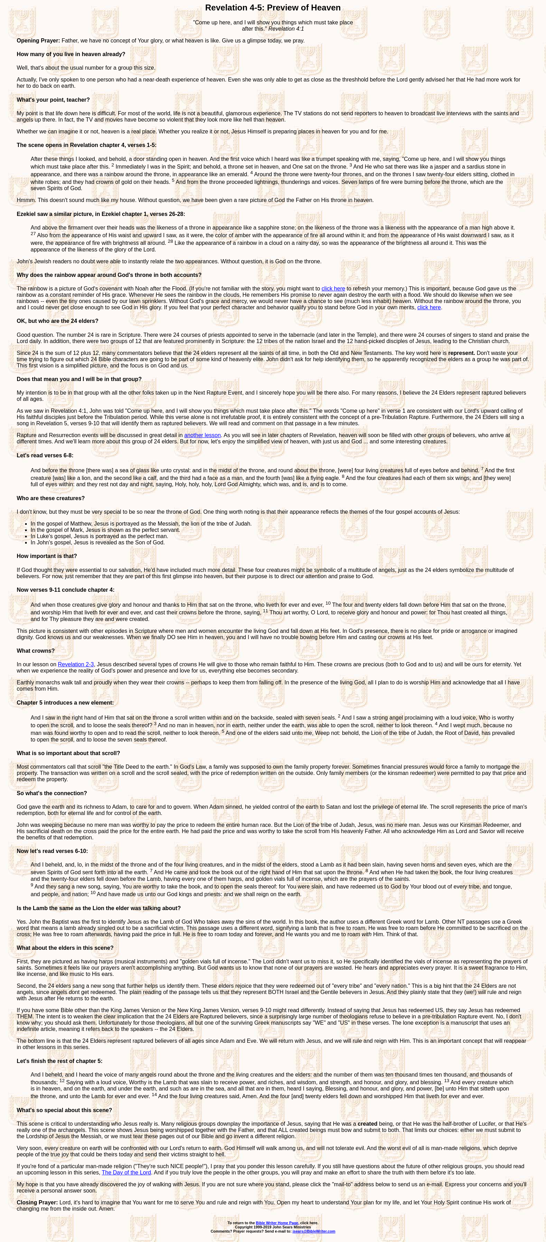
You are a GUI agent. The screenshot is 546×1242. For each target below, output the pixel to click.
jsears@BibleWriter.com (313, 1231)
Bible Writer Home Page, (277, 1223)
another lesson (202, 435)
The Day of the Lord (126, 1172)
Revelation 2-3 (76, 664)
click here (333, 289)
